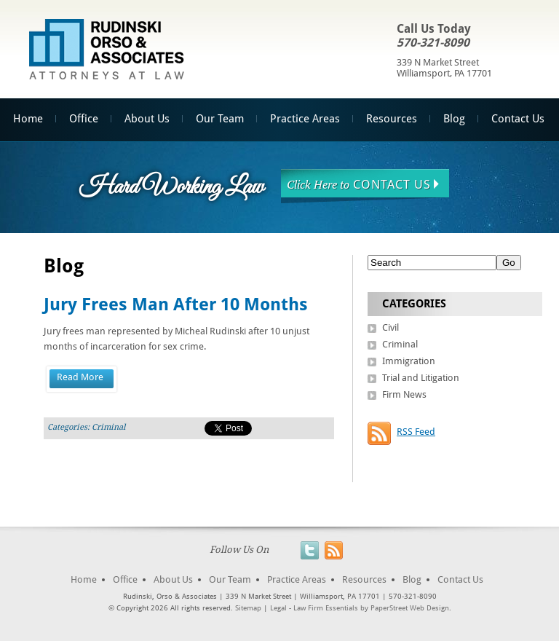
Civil (390, 327)
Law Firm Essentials (325, 608)
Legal (278, 608)
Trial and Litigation (420, 377)
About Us (147, 118)
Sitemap (248, 608)
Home (84, 579)
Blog (454, 118)
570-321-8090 (433, 43)
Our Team (220, 118)
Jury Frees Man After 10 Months (176, 304)
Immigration (408, 360)
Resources (391, 118)
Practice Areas (305, 118)
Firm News (404, 394)
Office (83, 118)
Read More (80, 376)
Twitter (310, 550)
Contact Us (517, 118)
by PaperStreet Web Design (404, 608)
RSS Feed (416, 431)
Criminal (108, 427)
